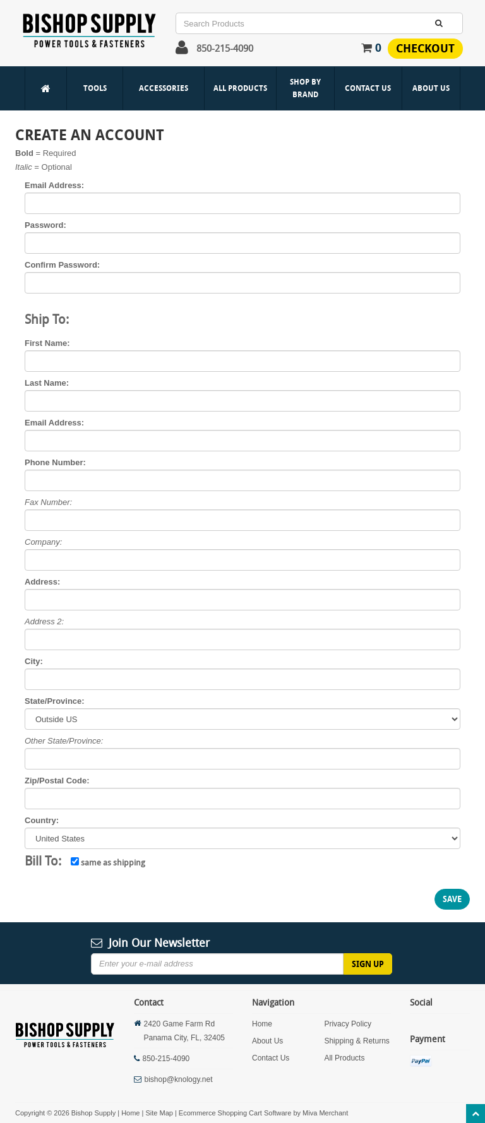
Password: (45, 225)
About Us (431, 88)
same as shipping (108, 862)
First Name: (47, 343)
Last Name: (47, 383)
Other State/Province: (64, 741)
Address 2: (44, 621)
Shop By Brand (305, 88)
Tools (95, 88)
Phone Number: (55, 462)
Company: (43, 542)
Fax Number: (48, 502)
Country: (42, 820)
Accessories (163, 88)
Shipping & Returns (356, 1041)
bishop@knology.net (179, 1079)
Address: (42, 581)
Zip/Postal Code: (57, 780)
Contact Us (368, 88)
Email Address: (54, 185)
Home (262, 1023)
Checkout (425, 48)
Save (452, 899)
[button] (182, 50)
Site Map (158, 1113)
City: (34, 661)
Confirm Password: (62, 265)
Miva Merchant (325, 1113)
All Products (240, 88)
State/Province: (55, 701)
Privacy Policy (347, 1023)
